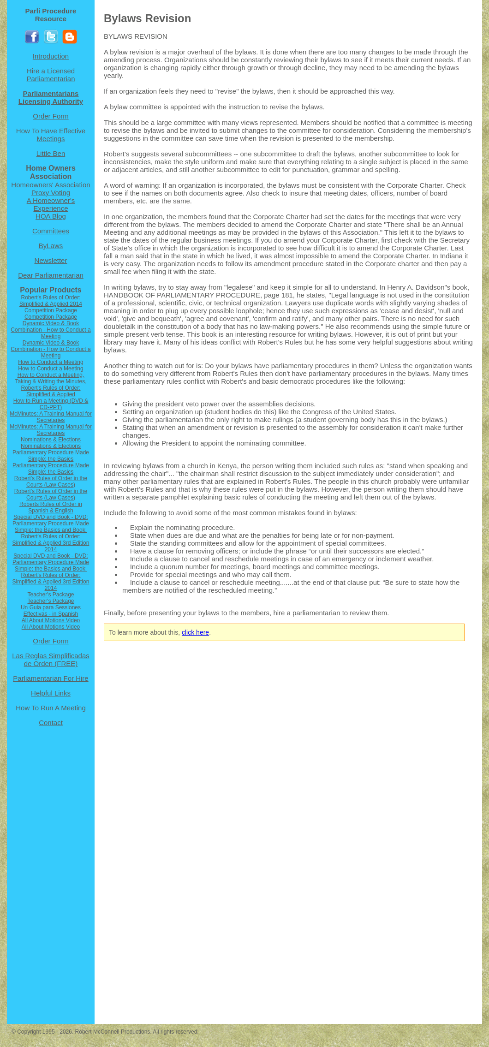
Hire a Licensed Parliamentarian (50, 75)
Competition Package (50, 310)
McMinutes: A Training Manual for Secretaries (50, 416)
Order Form (51, 116)
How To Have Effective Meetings (50, 135)
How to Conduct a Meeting (50, 362)
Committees (50, 231)
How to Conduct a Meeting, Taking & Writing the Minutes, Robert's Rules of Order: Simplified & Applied (50, 385)
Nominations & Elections (51, 439)
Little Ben (51, 153)
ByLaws (51, 246)
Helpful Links (51, 693)
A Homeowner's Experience (51, 204)
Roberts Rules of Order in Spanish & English (50, 507)
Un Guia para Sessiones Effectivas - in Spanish (51, 610)
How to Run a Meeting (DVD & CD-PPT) (51, 404)
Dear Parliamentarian (50, 275)
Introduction (51, 56)
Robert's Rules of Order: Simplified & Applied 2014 (50, 300)
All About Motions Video (51, 620)
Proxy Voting (50, 192)
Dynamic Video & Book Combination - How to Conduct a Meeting (50, 329)
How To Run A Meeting (50, 708)
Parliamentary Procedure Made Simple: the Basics (50, 455)
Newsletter (51, 260)
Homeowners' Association (50, 185)
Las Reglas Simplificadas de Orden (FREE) (50, 659)
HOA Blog (51, 216)
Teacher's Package (50, 594)
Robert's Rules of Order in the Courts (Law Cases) (50, 481)
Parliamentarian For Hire (50, 678)
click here (195, 632)
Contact (51, 722)
